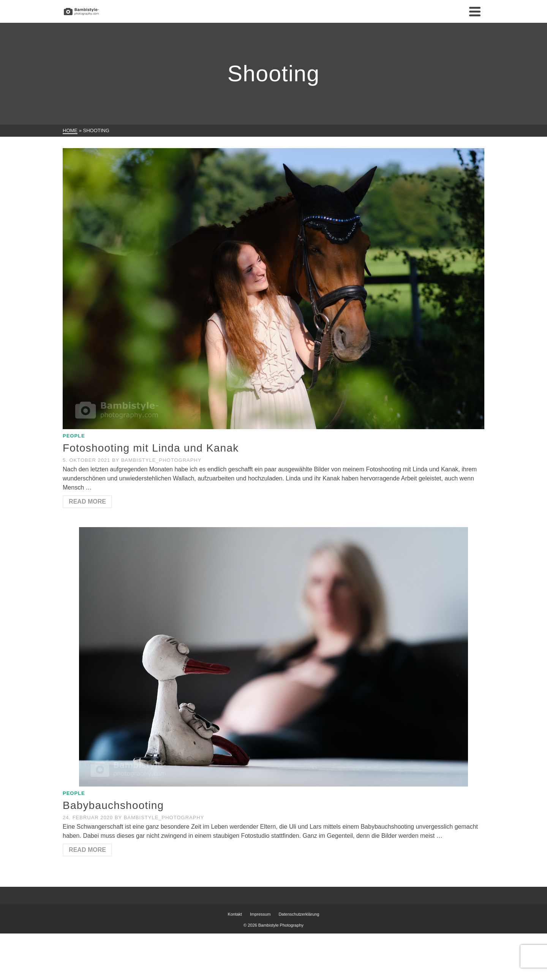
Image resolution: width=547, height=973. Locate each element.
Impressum (260, 914)
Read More (87, 501)
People (74, 436)
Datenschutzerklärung (298, 914)
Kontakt (235, 914)
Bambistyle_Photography (161, 460)
